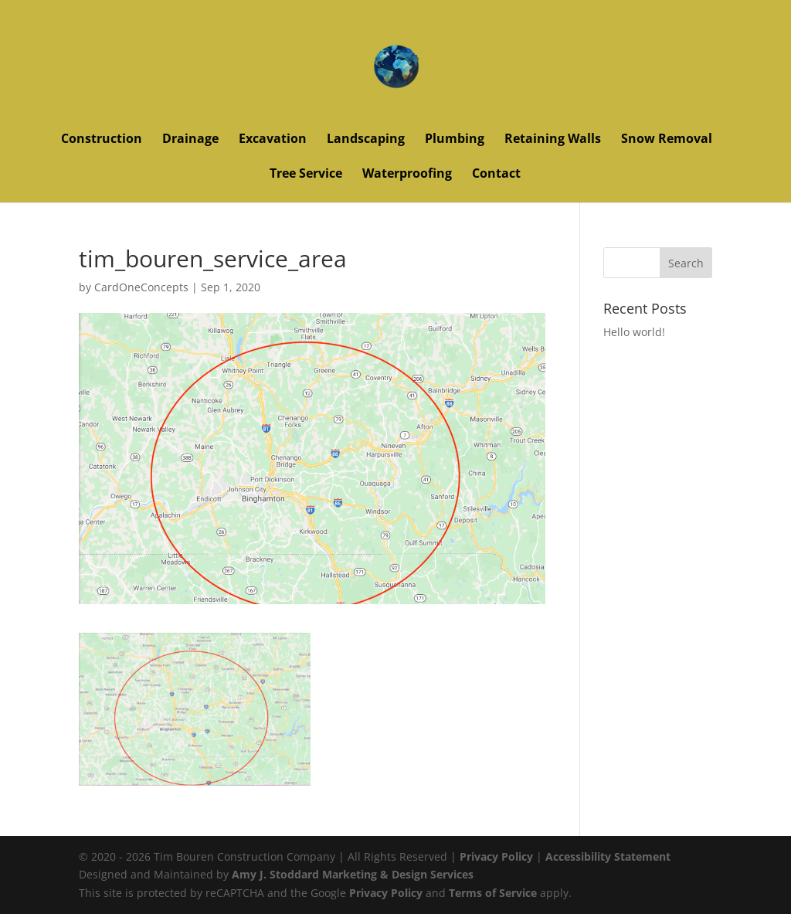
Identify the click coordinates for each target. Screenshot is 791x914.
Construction (101, 140)
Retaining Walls (552, 140)
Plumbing (454, 140)
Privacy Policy (496, 856)
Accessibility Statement (607, 856)
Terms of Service (493, 892)
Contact (496, 175)
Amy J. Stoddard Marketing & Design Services (353, 874)
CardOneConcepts (141, 287)
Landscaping (366, 140)
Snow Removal (666, 140)
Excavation (273, 140)
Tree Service (306, 175)
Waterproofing (407, 175)
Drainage (190, 140)
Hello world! (634, 331)
